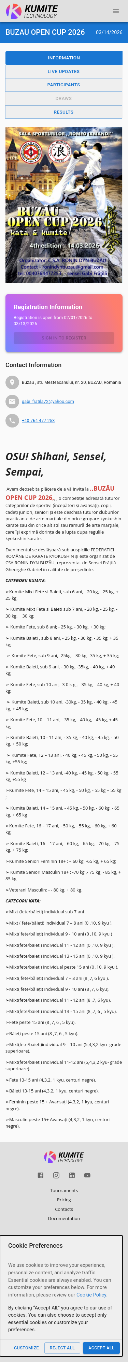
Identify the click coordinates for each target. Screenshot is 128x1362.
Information (64, 57)
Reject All (62, 1347)
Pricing (64, 1200)
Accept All (101, 1347)
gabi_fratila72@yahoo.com (48, 401)
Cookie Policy (91, 1295)
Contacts (64, 1209)
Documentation (64, 1218)
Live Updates (64, 71)
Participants (63, 84)
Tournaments (64, 1190)
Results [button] (64, 112)
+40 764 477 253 (38, 420)
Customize (26, 1347)
